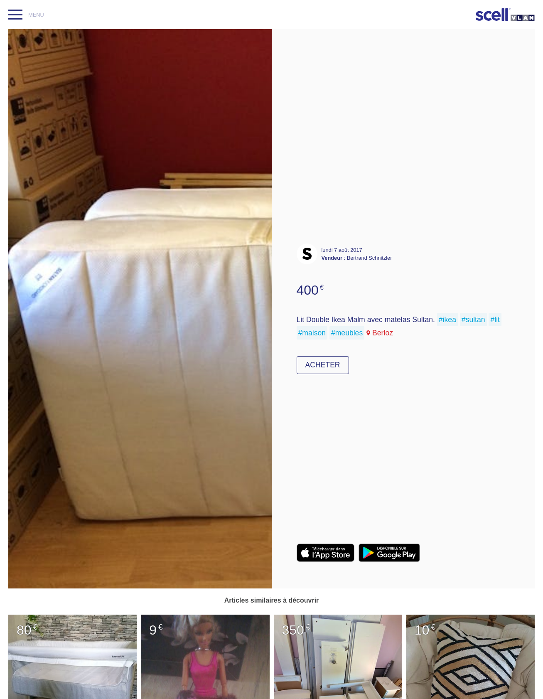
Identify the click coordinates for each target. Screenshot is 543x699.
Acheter (322, 365)
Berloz (382, 333)
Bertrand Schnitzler (369, 258)
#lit (495, 319)
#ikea (447, 319)
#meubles (347, 333)
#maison (312, 333)
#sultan (473, 319)
